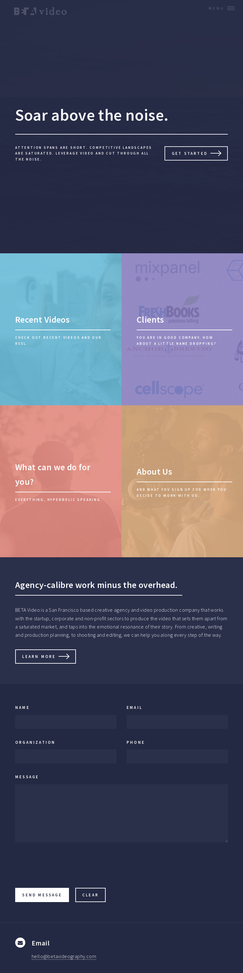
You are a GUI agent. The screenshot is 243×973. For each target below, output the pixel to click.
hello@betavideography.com (64, 956)
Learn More (39, 656)
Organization (35, 742)
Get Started (190, 153)
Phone (136, 742)
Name (22, 707)
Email (134, 707)
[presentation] (63, 867)
